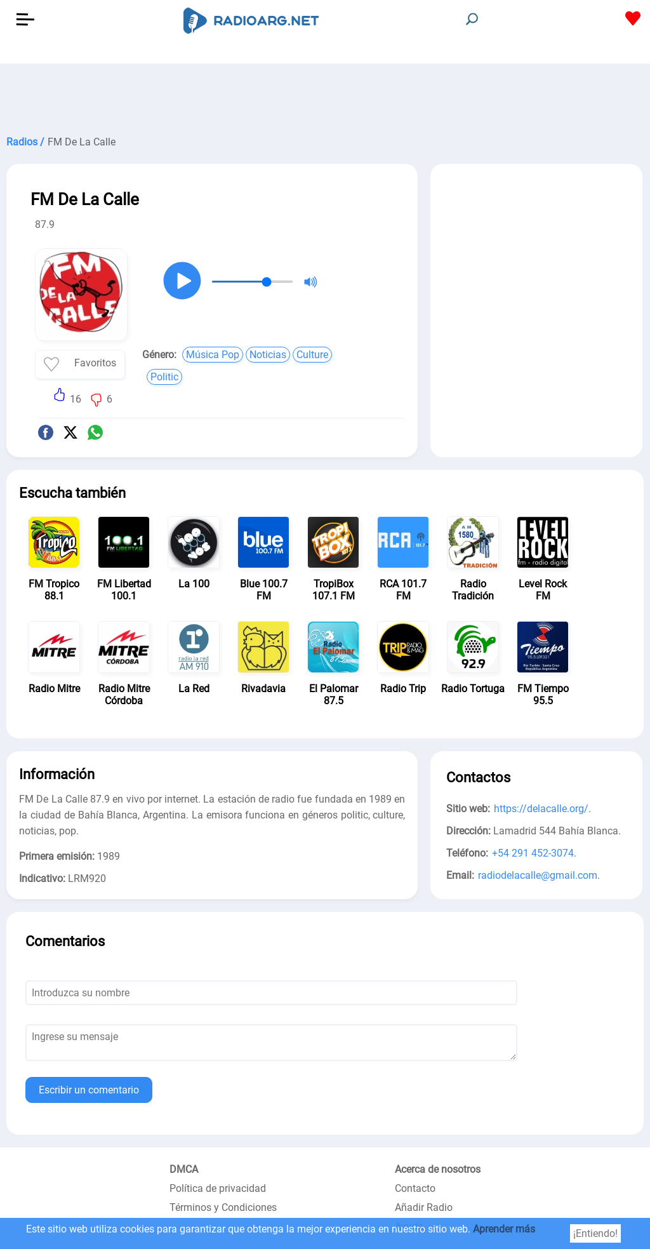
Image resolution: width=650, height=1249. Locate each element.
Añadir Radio (424, 1207)
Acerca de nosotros (438, 1169)
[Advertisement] (325, 95)
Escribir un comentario (89, 1090)
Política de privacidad (217, 1188)
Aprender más (504, 1229)
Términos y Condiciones (223, 1207)
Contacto (415, 1188)
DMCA (183, 1169)
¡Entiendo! (595, 1233)
